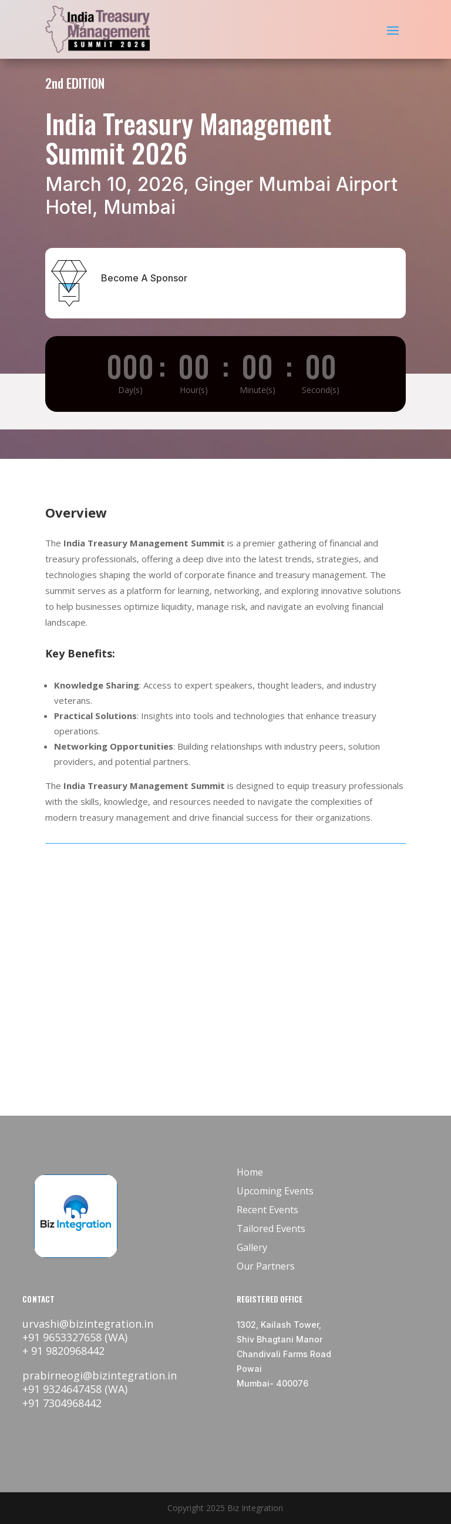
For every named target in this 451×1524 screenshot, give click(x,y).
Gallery (252, 1247)
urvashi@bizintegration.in (87, 1324)
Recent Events (267, 1209)
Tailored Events (271, 1228)
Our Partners (266, 1266)
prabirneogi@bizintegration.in (99, 1375)
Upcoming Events (275, 1190)
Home (250, 1172)
